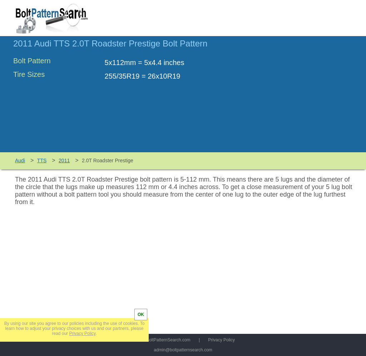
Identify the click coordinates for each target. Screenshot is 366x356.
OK (141, 314)
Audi (20, 160)
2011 (64, 160)
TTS (41, 160)
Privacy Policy (221, 339)
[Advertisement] (293, 98)
